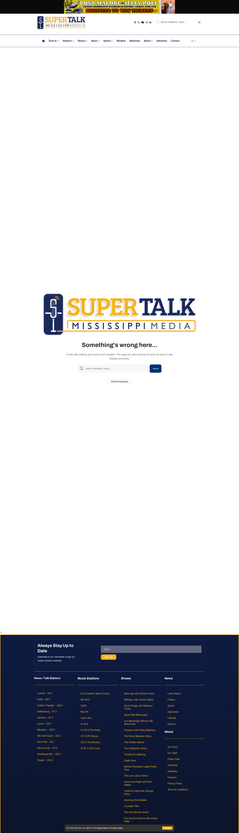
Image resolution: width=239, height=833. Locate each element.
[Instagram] (146, 22)
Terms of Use (120, 828)
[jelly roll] (119, 6)
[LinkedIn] (150, 22)
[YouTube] (143, 22)
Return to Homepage (119, 382)
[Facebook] (135, 22)
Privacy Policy (103, 828)
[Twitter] (139, 22)
